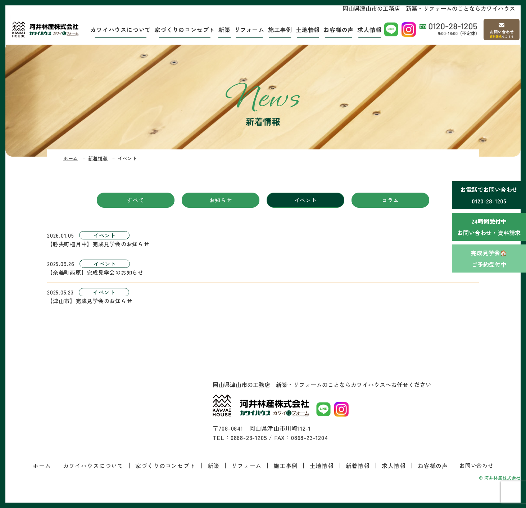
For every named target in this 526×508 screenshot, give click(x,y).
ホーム (70, 158)
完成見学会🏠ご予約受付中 (489, 258)
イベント (305, 200)
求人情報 (369, 30)
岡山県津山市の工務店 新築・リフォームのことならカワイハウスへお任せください (322, 384)
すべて (135, 200)
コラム (390, 200)
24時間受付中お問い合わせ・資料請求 (489, 227)
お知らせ (220, 200)
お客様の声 (338, 30)
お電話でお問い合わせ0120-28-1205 (489, 195)
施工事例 (279, 30)
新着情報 (98, 158)
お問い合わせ (476, 465)
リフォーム (248, 30)
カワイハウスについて (120, 30)
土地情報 (307, 30)
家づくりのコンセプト (184, 30)
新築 (224, 30)
